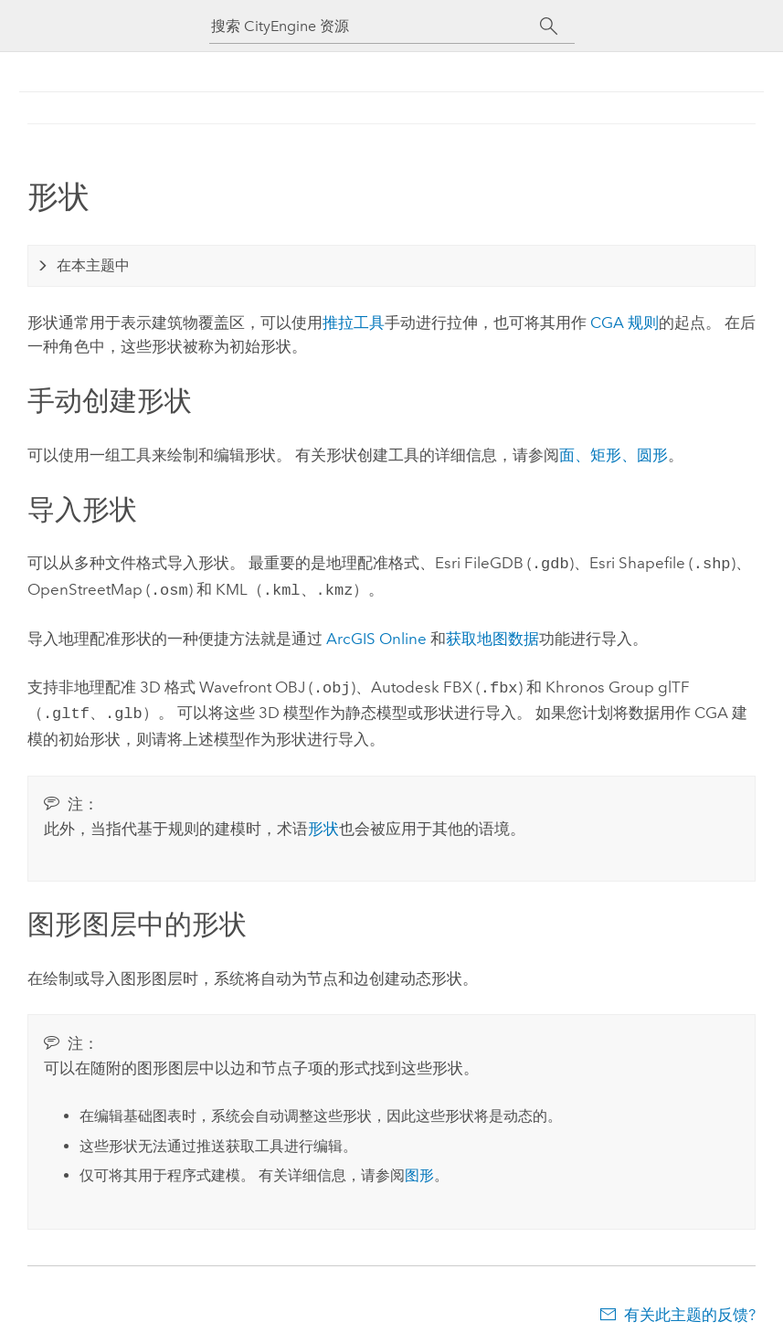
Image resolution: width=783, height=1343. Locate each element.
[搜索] (549, 26)
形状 (323, 821)
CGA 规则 (624, 322)
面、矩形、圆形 (613, 455)
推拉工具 (354, 322)
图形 (419, 1168)
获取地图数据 (492, 635)
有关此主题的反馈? (690, 1307)
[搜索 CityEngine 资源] (375, 26)
